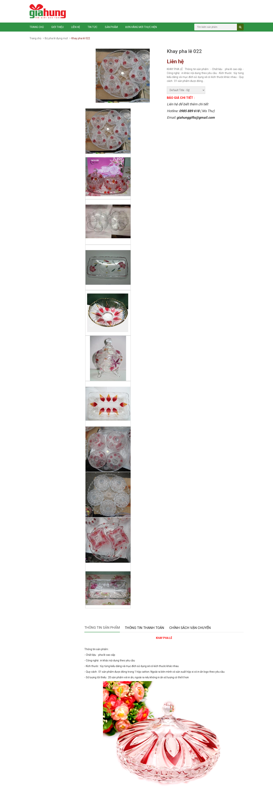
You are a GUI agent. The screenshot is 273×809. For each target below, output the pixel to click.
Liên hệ (75, 27)
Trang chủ (36, 27)
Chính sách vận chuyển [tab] (190, 628)
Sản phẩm (111, 27)
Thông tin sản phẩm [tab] (102, 627)
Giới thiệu (57, 27)
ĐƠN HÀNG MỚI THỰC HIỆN (141, 27)
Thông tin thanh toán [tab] (144, 628)
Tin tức (92, 27)
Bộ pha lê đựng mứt (56, 38)
